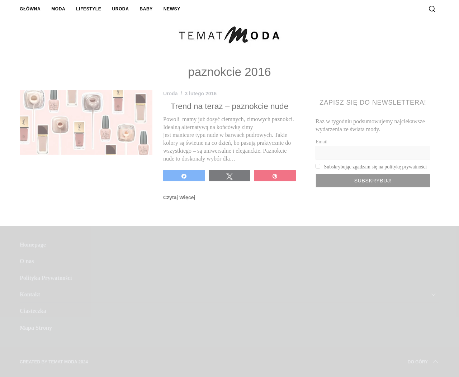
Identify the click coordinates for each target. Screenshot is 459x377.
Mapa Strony (36, 328)
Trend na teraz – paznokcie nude (229, 106)
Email (321, 141)
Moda (58, 8)
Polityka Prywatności (46, 278)
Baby (145, 8)
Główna (30, 8)
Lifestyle (88, 8)
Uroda (120, 8)
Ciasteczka (33, 311)
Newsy (172, 8)
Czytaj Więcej (179, 197)
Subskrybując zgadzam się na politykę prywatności (375, 167)
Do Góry (423, 362)
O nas (27, 261)
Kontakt (30, 294)
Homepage (33, 245)
